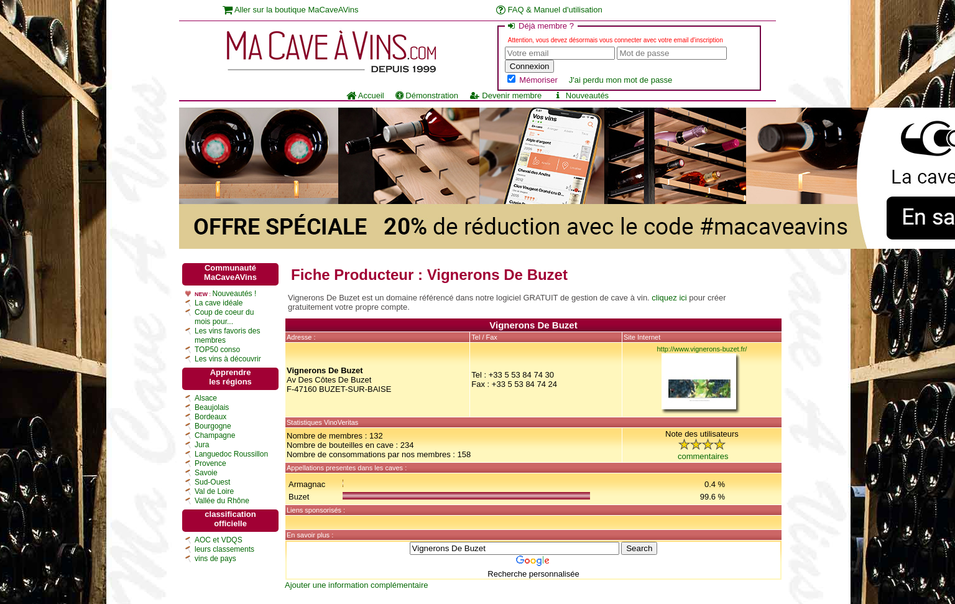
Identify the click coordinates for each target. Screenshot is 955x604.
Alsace (206, 398)
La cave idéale (218, 303)
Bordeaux (210, 416)
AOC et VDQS (218, 540)
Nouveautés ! (235, 293)
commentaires (703, 456)
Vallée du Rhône (222, 500)
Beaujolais (212, 407)
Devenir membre (505, 95)
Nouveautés (581, 95)
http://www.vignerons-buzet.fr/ (702, 349)
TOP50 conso (217, 349)
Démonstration (426, 95)
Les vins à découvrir (228, 359)
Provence (210, 463)
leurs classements (224, 549)
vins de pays (215, 558)
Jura (202, 444)
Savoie (206, 472)
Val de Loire (214, 491)
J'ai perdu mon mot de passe (621, 80)
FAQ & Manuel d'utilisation (549, 9)
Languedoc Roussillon (231, 454)
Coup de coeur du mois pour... (224, 317)
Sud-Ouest (212, 482)
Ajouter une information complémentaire (356, 585)
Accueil (365, 95)
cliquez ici (669, 297)
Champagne (215, 435)
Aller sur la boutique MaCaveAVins (291, 9)
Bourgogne (213, 426)
